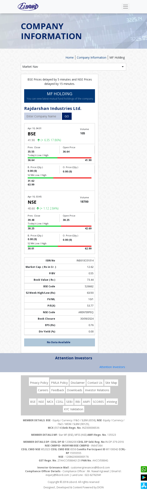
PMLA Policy (59, 383)
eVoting (112, 402)
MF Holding (117, 57)
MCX (50, 402)
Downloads (74, 390)
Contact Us (95, 383)
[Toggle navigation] (125, 6)
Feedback (57, 390)
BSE (33, 402)
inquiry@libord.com (57, 475)
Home (69, 57)
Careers (43, 390)
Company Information (91, 57)
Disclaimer (78, 383)
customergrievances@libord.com (90, 467)
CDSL (59, 402)
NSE (41, 402)
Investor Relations (97, 390)
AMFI (86, 402)
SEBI (69, 402)
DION (100, 487)
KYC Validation (73, 409)
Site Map (111, 383)
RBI (77, 402)
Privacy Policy (39, 383)
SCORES (98, 402)
